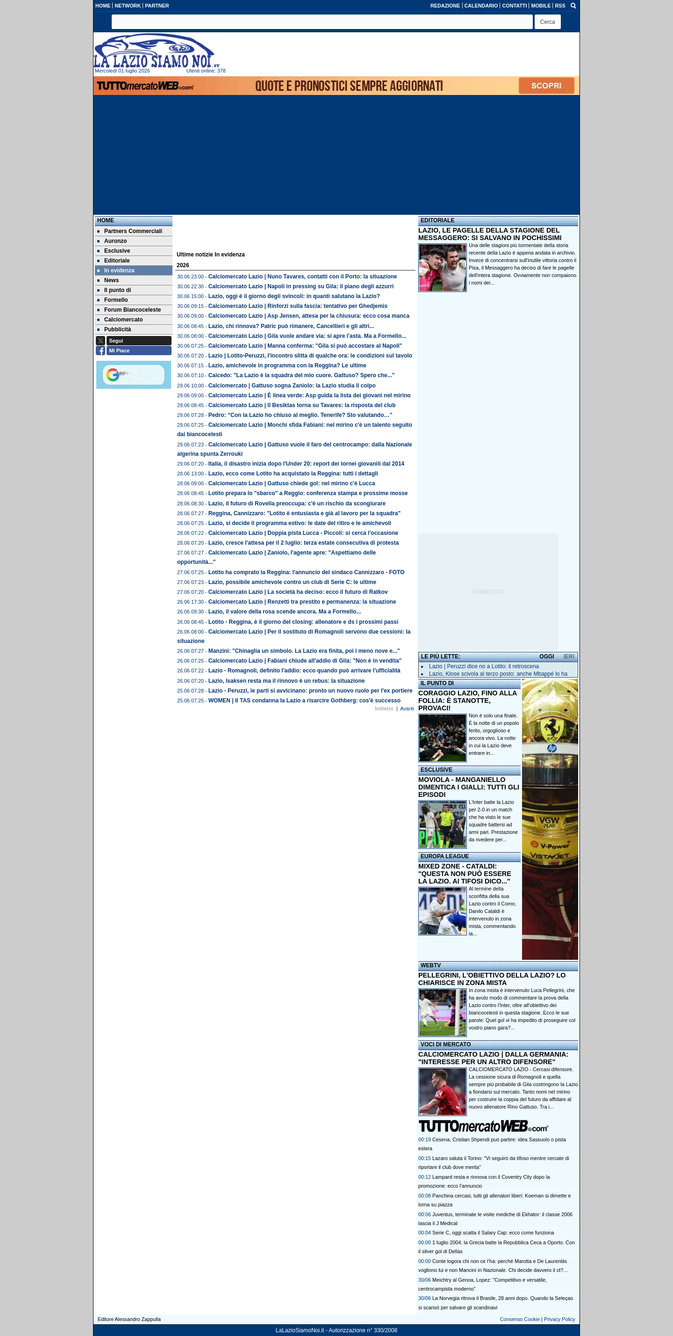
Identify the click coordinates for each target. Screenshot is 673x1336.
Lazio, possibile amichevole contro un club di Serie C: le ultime (292, 582)
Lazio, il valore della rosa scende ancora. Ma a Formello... (284, 611)
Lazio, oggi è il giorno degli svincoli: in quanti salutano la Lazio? (294, 296)
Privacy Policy (559, 1319)
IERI (569, 656)
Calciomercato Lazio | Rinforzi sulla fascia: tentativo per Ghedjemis (297, 306)
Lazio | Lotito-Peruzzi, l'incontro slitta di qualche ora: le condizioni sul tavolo (310, 355)
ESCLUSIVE (436, 770)
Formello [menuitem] (112, 300)
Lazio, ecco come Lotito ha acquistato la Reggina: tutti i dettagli (293, 473)
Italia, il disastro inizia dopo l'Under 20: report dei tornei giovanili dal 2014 (306, 463)
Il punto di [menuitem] (114, 290)
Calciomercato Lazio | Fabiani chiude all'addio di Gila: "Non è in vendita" (305, 660)
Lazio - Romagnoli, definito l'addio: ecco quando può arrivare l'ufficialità (304, 670)
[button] (547, 21)
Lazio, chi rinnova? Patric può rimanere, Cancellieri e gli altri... (291, 326)
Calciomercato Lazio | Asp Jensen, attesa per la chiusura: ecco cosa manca (308, 316)
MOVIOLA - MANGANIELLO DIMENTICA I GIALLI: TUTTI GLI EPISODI (468, 787)
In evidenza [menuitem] (116, 270)
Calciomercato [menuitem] (120, 319)
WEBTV (431, 965)
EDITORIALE (437, 220)
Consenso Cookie (520, 1319)
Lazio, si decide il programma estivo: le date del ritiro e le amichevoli (299, 523)
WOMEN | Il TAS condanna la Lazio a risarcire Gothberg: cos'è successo (304, 700)
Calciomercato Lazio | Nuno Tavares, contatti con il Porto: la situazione (302, 276)
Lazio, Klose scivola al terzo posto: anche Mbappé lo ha (498, 674)
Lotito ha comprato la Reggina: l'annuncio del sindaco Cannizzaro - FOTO (306, 572)
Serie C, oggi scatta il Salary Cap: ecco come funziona (493, 1232)
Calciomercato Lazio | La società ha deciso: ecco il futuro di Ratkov (298, 592)
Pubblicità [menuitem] (114, 329)
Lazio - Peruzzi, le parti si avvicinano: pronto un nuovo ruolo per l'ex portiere (310, 690)
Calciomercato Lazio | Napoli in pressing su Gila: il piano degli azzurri (301, 286)
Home (105, 220)
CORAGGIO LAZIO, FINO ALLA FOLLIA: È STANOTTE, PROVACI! (467, 700)
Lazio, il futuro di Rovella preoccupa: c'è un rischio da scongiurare (297, 503)
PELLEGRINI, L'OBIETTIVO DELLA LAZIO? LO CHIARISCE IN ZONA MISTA (492, 978)
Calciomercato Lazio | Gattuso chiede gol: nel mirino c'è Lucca (291, 483)
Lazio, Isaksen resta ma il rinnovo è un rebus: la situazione (286, 681)
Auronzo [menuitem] (112, 241)
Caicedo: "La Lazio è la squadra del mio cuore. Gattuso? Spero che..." (301, 375)
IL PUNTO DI (437, 683)
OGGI (546, 656)
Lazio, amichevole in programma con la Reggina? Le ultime (287, 365)
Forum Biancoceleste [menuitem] (129, 310)
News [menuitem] (108, 280)
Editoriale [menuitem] (113, 260)
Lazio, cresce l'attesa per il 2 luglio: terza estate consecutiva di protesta (303, 543)
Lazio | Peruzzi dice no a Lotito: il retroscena (484, 666)
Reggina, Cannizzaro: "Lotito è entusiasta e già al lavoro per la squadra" (304, 513)
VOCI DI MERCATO (446, 1044)
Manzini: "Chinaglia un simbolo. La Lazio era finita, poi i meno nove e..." (304, 651)
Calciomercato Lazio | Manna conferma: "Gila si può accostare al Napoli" (305, 346)
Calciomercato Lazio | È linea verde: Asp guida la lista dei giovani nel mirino (309, 395)
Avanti (407, 708)
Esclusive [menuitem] (113, 251)
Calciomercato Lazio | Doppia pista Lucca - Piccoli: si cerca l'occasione (303, 533)
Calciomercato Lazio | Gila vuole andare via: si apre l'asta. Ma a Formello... (307, 336)
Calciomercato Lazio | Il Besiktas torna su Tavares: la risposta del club (302, 405)
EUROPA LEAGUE (445, 856)
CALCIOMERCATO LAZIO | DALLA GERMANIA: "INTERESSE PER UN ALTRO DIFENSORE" (493, 1058)
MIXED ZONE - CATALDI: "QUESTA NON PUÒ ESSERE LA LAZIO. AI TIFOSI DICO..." (464, 873)
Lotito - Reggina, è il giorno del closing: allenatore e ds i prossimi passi (303, 622)
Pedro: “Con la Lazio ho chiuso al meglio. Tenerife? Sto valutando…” (300, 415)
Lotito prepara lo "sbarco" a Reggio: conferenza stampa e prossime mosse (308, 493)
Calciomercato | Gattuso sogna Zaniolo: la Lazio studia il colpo (292, 385)
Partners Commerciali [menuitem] (129, 231)
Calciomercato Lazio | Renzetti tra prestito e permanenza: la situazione (302, 602)
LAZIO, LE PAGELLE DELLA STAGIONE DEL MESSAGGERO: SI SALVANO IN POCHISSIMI (490, 233)
